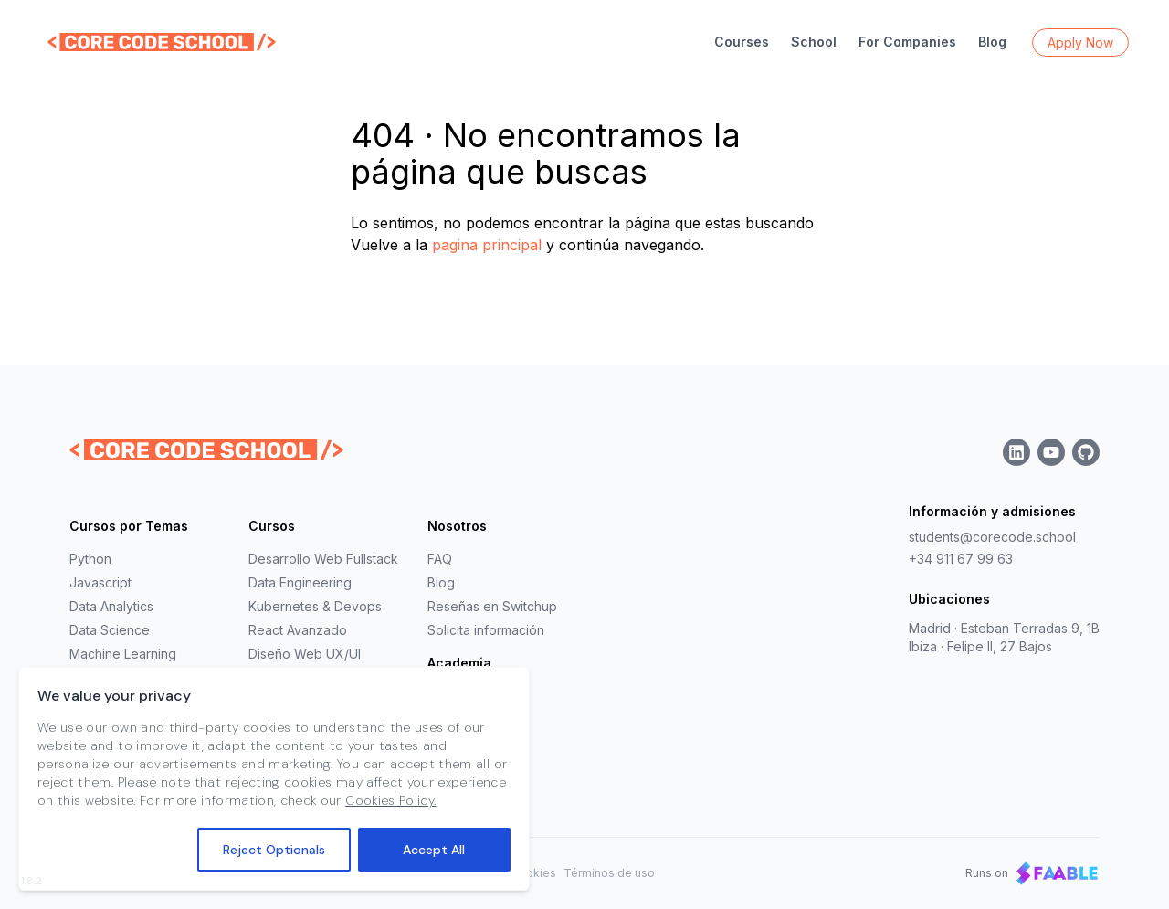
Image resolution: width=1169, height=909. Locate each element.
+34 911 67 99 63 (961, 558)
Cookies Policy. (390, 803)
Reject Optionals (274, 852)
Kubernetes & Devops (315, 606)
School (814, 41)
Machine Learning (122, 653)
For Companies (907, 41)
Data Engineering (300, 582)
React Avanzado (297, 630)
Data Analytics (111, 606)
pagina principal (487, 245)
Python (90, 558)
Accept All (434, 852)
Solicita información (485, 630)
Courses (741, 41)
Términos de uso (609, 873)
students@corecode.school (992, 536)
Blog (992, 41)
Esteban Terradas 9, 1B (1030, 628)
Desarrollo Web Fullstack (323, 558)
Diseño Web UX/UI (304, 653)
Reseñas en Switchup (492, 606)
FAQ (439, 558)
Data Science (109, 630)
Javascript (100, 582)
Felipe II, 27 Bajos (999, 646)
